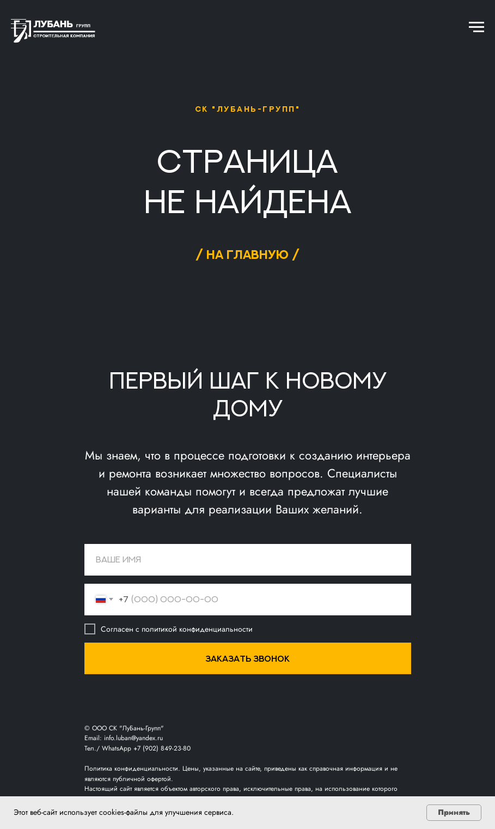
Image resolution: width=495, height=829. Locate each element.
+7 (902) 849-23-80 (162, 748)
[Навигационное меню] (476, 27)
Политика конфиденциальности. (133, 768)
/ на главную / (247, 254)
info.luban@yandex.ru (133, 738)
